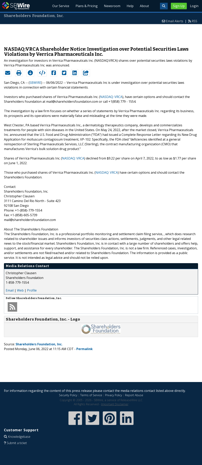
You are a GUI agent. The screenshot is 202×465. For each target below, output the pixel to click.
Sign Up (179, 6)
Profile (32, 290)
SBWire (16, 6)
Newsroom (112, 6)
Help (130, 6)
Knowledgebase (19, 436)
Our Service (60, 6)
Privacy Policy (113, 395)
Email (10, 290)
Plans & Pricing (87, 6)
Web (20, 290)
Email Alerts (174, 21)
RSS (194, 21)
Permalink (84, 349)
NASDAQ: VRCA (111, 97)
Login (194, 6)
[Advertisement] (101, 33)
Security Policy (68, 395)
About (144, 6)
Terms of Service (91, 395)
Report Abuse (134, 395)
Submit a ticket (17, 443)
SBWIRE (35, 82)
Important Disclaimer (114, 404)
